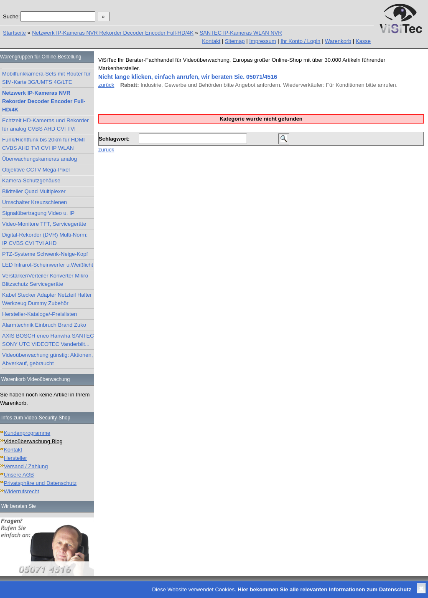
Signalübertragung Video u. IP (38, 213)
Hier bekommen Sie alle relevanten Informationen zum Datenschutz (324, 589)
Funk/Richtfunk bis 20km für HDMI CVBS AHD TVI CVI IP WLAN (43, 143)
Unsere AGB (19, 475)
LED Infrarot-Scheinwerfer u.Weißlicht (47, 265)
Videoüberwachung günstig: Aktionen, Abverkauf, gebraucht (47, 359)
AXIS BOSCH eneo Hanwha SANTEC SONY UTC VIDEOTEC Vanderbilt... (48, 340)
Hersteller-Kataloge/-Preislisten (39, 314)
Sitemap (235, 41)
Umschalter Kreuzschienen (34, 202)
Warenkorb (338, 41)
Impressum (262, 41)
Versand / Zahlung (26, 466)
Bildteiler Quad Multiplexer (34, 191)
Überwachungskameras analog (39, 159)
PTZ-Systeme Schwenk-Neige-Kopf (45, 254)
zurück (106, 85)
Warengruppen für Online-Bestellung (40, 57)
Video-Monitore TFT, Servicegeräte (44, 224)
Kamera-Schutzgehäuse (31, 180)
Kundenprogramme (27, 433)
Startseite (14, 33)
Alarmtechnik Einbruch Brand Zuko (44, 325)
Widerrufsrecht (21, 491)
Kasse (363, 41)
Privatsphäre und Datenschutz (40, 483)
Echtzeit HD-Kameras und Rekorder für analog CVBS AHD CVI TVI (45, 124)
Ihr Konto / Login (300, 41)
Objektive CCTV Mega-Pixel (36, 170)
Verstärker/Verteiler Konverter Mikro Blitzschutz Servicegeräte (45, 280)
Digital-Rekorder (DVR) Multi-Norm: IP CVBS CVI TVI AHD (44, 239)
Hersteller (15, 458)
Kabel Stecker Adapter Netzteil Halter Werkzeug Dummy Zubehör (47, 299)
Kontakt (211, 41)
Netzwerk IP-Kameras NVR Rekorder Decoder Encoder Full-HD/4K (113, 33)
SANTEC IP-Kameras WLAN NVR (240, 33)
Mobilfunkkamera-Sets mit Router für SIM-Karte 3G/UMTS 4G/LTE (46, 78)
